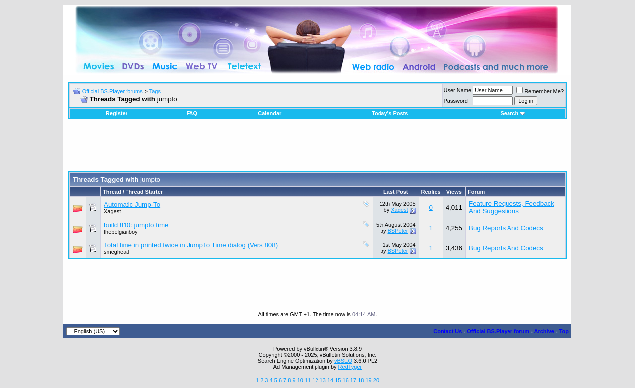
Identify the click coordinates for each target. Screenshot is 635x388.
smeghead (116, 252)
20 (376, 380)
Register (116, 113)
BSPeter (398, 231)
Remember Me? (540, 91)
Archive (544, 331)
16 (346, 380)
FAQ (191, 113)
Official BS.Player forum (498, 331)
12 (315, 380)
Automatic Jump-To (132, 204)
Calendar (269, 113)
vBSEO (343, 361)
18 (361, 380)
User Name (458, 90)
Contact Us (447, 331)
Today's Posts (390, 113)
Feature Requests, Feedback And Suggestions (511, 207)
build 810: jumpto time (136, 225)
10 (300, 380)
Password (456, 101)
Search (512, 113)
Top (564, 331)
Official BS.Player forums (112, 91)
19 (368, 380)
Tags (155, 91)
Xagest (112, 211)
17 (353, 380)
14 (330, 380)
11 (308, 380)
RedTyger (350, 367)
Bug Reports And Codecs (506, 228)
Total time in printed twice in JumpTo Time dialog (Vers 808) (191, 245)
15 (338, 380)
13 (323, 380)
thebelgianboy (121, 232)
